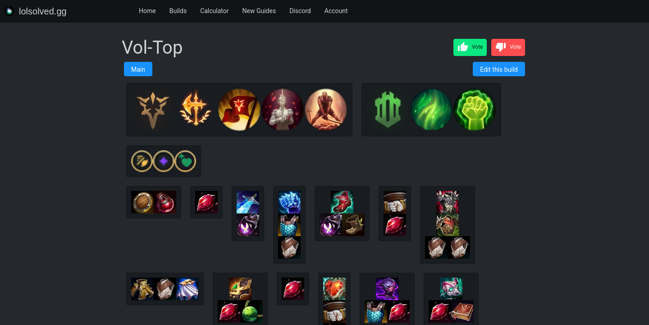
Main (138, 69)
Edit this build (499, 69)
